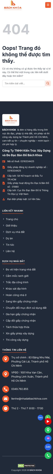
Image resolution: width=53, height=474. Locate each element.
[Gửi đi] (48, 83)
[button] (48, 5)
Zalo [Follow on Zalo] (40, 417)
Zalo (48, 446)
